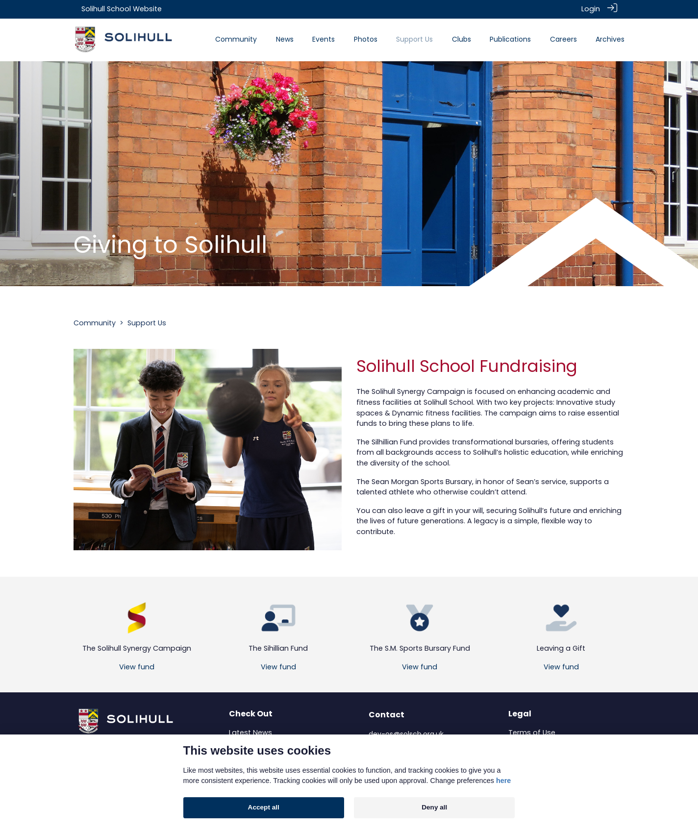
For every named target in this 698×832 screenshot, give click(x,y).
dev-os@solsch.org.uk (406, 733)
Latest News (250, 732)
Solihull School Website (121, 9)
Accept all (263, 807)
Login (590, 9)
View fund (136, 666)
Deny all (434, 807)
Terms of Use (531, 732)
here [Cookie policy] (503, 780)
